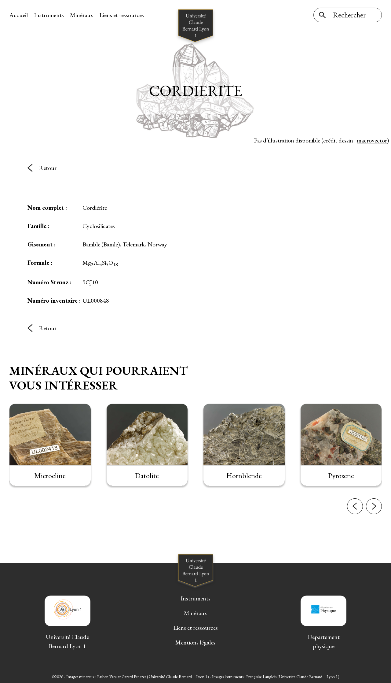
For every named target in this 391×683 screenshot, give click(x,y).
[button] (355, 509)
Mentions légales (195, 642)
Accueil (18, 15)
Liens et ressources (121, 15)
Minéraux (81, 15)
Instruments (49, 15)
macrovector (372, 140)
